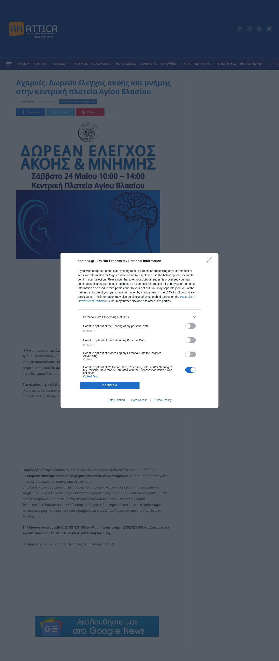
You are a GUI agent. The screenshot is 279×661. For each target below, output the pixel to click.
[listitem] (139, 317)
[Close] (211, 261)
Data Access (139, 400)
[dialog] (139, 330)
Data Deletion (116, 400)
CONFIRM (109, 385)
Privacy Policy (163, 400)
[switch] (190, 326)
